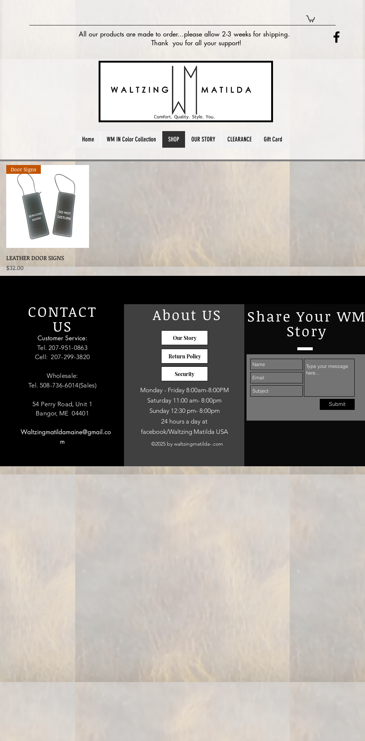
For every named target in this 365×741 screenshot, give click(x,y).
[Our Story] (184, 337)
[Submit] (337, 404)
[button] (310, 18)
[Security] (184, 373)
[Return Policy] (184, 356)
